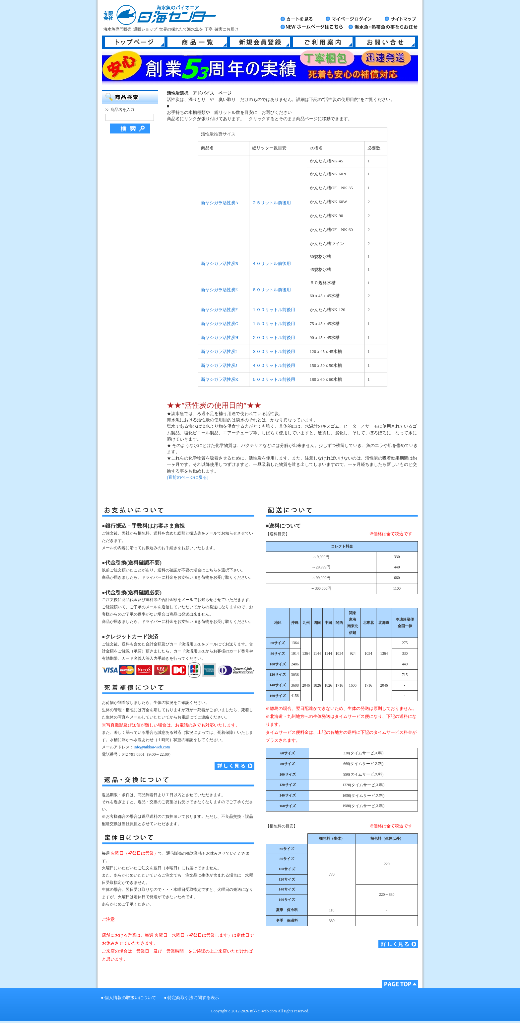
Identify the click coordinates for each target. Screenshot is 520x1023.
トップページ (134, 42)
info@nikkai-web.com (152, 747)
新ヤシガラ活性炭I (219, 351)
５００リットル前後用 (273, 379)
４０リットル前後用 (271, 263)
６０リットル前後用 (271, 290)
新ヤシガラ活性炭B (219, 263)
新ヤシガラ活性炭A (219, 203)
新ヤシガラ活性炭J (219, 365)
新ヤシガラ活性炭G (219, 323)
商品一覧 (197, 42)
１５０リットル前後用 (273, 323)
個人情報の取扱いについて (130, 997)
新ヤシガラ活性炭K (219, 379)
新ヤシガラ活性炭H (219, 337)
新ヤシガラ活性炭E (219, 290)
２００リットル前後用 (273, 337)
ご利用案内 (323, 42)
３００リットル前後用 (273, 351)
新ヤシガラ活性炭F (219, 309)
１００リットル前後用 (273, 309)
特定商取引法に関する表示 (193, 997)
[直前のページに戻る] (188, 477)
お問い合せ (385, 42)
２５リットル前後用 (271, 203)
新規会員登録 (260, 42)
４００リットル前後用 (273, 365)
